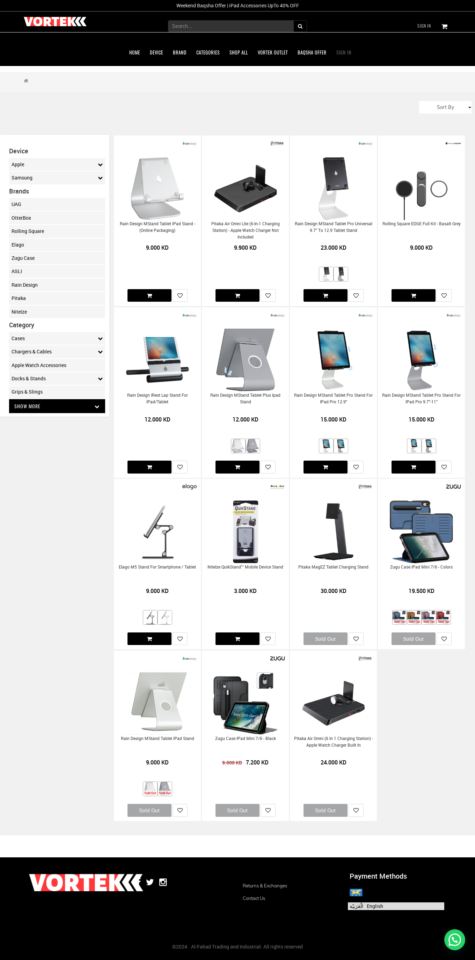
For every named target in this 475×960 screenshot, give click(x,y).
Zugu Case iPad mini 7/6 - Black (245, 738)
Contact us (254, 898)
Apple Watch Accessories (39, 365)
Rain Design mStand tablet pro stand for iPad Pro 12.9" (333, 398)
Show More (57, 406)
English (375, 906)
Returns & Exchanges (265, 885)
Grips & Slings (27, 391)
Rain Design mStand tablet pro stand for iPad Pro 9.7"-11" (421, 398)
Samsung (57, 178)
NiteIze (19, 311)
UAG (16, 204)
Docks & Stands (57, 378)
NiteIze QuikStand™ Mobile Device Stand (245, 567)
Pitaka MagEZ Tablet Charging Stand (333, 567)
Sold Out (325, 638)
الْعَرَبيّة (356, 906)
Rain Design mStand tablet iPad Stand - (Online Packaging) (157, 227)
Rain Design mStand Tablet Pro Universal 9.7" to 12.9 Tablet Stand (333, 227)
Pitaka (19, 298)
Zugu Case (23, 258)
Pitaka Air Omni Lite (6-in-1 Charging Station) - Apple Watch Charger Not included (245, 230)
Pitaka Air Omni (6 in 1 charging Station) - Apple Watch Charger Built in (333, 741)
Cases (57, 338)
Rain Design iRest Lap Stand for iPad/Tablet (157, 398)
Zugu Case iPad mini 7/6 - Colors (421, 567)
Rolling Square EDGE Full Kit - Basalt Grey (421, 224)
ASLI (17, 271)
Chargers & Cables (57, 352)
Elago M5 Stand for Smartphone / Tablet (157, 567)
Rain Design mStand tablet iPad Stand (157, 738)
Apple (57, 164)
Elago (18, 244)
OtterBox (21, 217)
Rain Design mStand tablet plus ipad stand (245, 398)
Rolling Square (28, 231)
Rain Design (25, 284)
